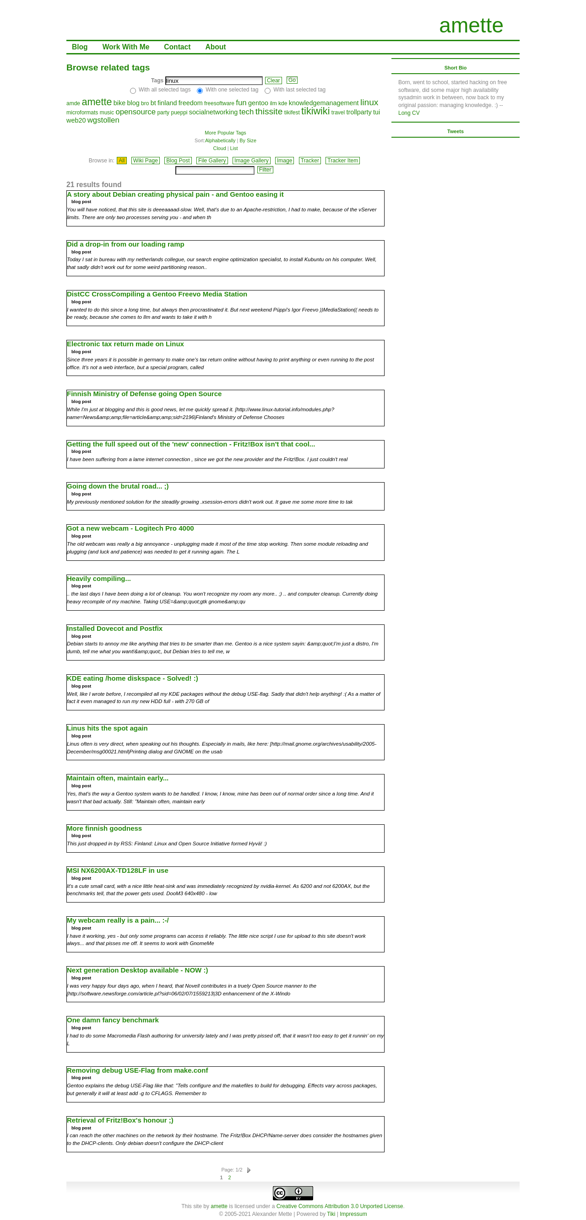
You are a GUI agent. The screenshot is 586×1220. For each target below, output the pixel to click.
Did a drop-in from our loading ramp (125, 244)
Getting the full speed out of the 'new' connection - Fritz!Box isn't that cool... (191, 444)
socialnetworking (213, 112)
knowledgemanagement (324, 103)
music (107, 112)
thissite (269, 111)
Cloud (219, 148)
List (234, 148)
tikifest (292, 112)
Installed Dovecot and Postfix (115, 628)
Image (284, 160)
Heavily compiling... (99, 578)
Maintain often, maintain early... (117, 778)
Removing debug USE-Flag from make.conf (137, 1070)
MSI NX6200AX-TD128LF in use (117, 870)
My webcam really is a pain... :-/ (118, 920)
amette (471, 25)
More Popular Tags (225, 132)
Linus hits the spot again (107, 728)
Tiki (331, 1214)
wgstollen (103, 120)
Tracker (310, 160)
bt (153, 103)
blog (133, 103)
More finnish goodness (104, 828)
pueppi (179, 112)
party (163, 112)
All (122, 160)
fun (241, 102)
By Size (247, 140)
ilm (273, 103)
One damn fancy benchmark (113, 1020)
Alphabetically (220, 140)
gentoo (258, 103)
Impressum (353, 1214)
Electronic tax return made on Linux (125, 344)
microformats (82, 112)
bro (145, 103)
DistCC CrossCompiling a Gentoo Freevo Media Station (157, 294)
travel (338, 112)
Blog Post (178, 160)
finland (167, 103)
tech (246, 111)
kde (282, 103)
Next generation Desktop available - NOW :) (137, 970)
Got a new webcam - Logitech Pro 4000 (130, 528)
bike (119, 103)
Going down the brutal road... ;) (117, 486)
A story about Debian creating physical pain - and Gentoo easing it (175, 194)
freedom (191, 103)
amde (73, 103)
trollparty (359, 112)
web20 (76, 120)
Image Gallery (251, 160)
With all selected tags (164, 89)
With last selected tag (299, 89)
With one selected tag (232, 89)
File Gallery (212, 160)
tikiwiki (315, 111)
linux (369, 102)
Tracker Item (342, 160)
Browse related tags (108, 67)
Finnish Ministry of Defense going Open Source (144, 394)
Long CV (409, 113)
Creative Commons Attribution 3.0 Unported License (340, 1206)
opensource (135, 111)
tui (376, 112)
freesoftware (219, 103)
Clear (273, 80)
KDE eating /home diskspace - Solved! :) (132, 678)
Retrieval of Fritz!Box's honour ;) (120, 1120)
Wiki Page (145, 160)
